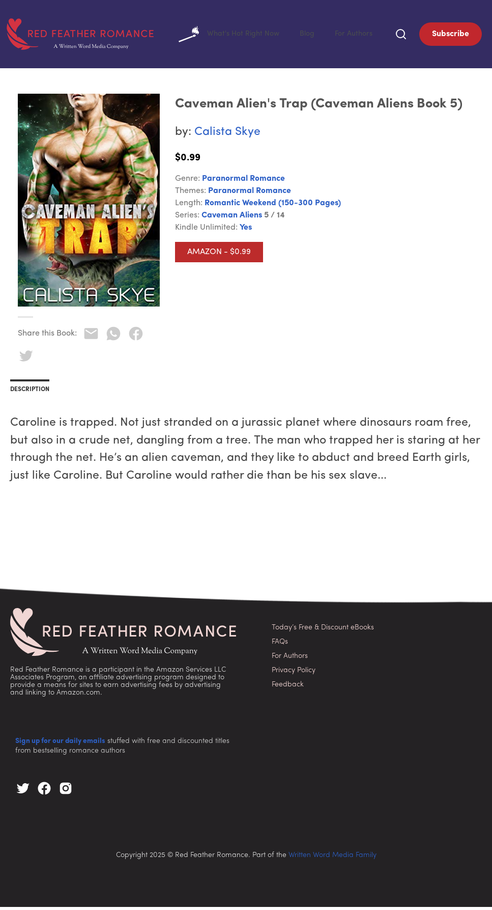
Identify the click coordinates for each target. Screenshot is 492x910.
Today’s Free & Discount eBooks (323, 631)
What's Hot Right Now (219, 35)
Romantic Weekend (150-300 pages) (273, 206)
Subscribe (450, 36)
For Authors (351, 36)
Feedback (288, 688)
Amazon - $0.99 (219, 255)
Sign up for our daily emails (60, 744)
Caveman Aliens (231, 218)
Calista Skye (227, 135)
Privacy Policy (293, 673)
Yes (246, 231)
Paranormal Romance (243, 182)
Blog (302, 36)
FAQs (280, 645)
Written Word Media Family (332, 858)
